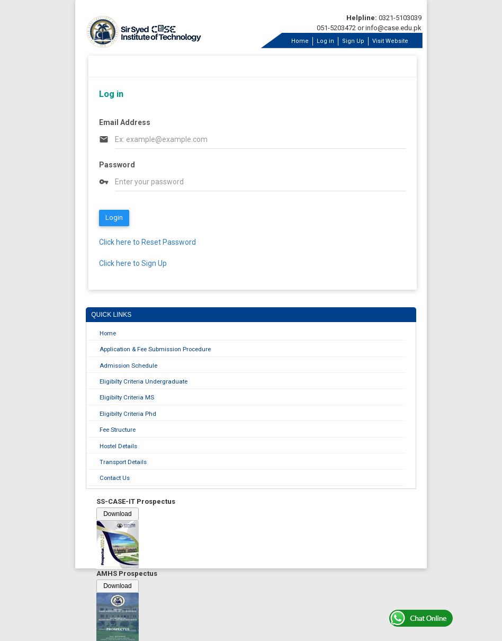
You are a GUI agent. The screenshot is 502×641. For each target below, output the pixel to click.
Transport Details (123, 462)
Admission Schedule (128, 365)
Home (300, 41)
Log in (325, 41)
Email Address (124, 122)
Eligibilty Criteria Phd (128, 413)
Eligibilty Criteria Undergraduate (143, 381)
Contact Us (115, 478)
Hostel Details (118, 446)
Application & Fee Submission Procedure (155, 349)
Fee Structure (118, 429)
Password (117, 165)
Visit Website (390, 41)
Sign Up (353, 41)
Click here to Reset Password (147, 242)
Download (117, 514)
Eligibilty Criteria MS (127, 397)
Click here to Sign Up (133, 263)
